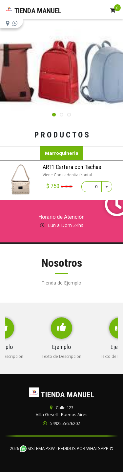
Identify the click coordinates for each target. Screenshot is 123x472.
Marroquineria (61, 153)
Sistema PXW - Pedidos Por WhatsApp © (66, 448)
